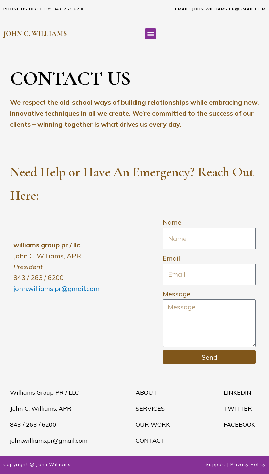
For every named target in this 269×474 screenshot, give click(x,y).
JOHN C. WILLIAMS (35, 34)
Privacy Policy (248, 464)
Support (215, 464)
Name (172, 222)
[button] (150, 33)
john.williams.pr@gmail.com (56, 288)
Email (171, 258)
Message (176, 294)
